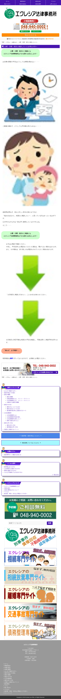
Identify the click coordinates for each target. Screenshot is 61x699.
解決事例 (7, 684)
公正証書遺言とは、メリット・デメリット (18, 400)
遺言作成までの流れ (9, 392)
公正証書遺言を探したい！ (14, 418)
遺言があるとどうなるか (13, 408)
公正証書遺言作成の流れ (13, 417)
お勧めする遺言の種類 (13, 402)
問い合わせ (24, 31)
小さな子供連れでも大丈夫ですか (13, 472)
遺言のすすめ (7, 404)
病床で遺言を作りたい (13, 420)
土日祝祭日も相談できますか (12, 468)
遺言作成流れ (22, 4)
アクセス (53, 1)
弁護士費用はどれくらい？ (11, 490)
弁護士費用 (38, 4)
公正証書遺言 (7, 413)
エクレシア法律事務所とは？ (12, 486)
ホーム (7, 1)
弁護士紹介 (38, 1)
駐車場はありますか (9, 467)
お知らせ (14, 42)
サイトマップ (8, 693)
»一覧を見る (55, 474)
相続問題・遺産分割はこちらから (30, 435)
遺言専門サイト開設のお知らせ (12, 454)
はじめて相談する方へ (10, 391)
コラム (8, 42)
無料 (11, 358)
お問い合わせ (53, 4)
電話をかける (30, 35)
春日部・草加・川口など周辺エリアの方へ (15, 493)
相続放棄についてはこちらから (30, 442)
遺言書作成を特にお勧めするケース (16, 410)
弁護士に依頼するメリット (11, 429)
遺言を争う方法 (8, 423)
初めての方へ (7, 4)
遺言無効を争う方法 (12, 427)
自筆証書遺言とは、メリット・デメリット (18, 398)
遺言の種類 (7, 394)
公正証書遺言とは (11, 415)
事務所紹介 (23, 1)
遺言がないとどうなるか (13, 407)
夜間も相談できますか (10, 470)
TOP (3, 42)
